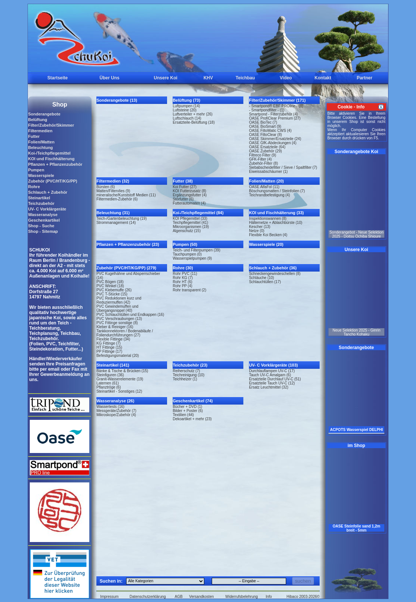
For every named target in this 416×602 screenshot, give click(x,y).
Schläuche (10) (261, 278)
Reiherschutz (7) (186, 371)
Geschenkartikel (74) (193, 401)
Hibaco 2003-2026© (303, 597)
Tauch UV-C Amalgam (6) (270, 375)
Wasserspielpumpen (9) (192, 258)
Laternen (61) (107, 383)
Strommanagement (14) (116, 223)
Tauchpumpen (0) (187, 254)
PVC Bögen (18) (110, 282)
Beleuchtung (40, 147)
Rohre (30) (183, 268)
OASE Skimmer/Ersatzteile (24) (275, 139)
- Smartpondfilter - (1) (266, 110)
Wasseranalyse (42, 214)
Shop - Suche (41, 226)
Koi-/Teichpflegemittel (49, 153)
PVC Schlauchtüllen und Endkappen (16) (130, 315)
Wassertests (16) (110, 407)
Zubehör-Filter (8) (263, 163)
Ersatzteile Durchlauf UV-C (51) (275, 379)
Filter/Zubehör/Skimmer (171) (277, 100)
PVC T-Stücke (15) (111, 294)
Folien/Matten (41, 142)
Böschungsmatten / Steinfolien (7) (277, 191)
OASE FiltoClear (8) (265, 135)
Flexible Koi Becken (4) (268, 235)
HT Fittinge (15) (109, 347)
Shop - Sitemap (43, 231)
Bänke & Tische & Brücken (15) (122, 371)
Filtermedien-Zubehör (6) (117, 199)
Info (269, 597)
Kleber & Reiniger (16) (114, 327)
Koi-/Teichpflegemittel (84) (198, 212)
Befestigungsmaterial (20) (117, 356)
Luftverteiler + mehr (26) (192, 114)
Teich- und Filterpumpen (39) (196, 250)
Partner (364, 77)
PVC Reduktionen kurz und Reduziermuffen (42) (118, 300)
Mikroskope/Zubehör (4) (116, 415)
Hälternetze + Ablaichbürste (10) (275, 223)
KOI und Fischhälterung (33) (276, 212)
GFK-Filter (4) (260, 159)
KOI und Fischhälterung (51, 158)
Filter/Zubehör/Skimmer (51, 125)
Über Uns (109, 77)
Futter (33, 136)
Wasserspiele (41, 175)
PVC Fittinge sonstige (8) (117, 323)
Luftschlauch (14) (187, 118)
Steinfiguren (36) (110, 375)
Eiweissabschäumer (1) (268, 171)
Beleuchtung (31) (112, 212)
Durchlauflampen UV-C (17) (272, 371)
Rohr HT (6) (182, 282)
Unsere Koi (165, 77)
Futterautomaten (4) (189, 203)
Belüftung (37, 119)
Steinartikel (39, 198)
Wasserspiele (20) (266, 244)
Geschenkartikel (44, 220)
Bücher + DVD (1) (187, 407)
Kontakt (322, 77)
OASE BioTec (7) (263, 122)
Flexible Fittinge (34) (113, 339)
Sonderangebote (44, 114)
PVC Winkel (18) (110, 286)
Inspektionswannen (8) (268, 218)
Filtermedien (40, 131)
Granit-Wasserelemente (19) (119, 379)
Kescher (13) (259, 227)
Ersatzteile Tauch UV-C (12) (272, 383)
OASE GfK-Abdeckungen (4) (272, 143)
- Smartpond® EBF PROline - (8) (276, 106)
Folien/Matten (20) (266, 181)
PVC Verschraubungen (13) (119, 319)
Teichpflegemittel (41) (190, 223)
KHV (208, 77)
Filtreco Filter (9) (262, 155)
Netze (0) (256, 231)
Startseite (57, 77)
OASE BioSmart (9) (265, 126)
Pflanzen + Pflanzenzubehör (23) (127, 244)
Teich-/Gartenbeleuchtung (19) (121, 218)
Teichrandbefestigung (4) (269, 195)
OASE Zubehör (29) (265, 151)
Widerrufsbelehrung (241, 597)
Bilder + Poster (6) (188, 411)
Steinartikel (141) (112, 365)
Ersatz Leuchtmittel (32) (268, 387)
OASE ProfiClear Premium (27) (274, 118)
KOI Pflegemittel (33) (190, 218)
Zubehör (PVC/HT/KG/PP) (52, 181)
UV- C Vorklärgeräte (47, 209)
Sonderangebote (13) (116, 100)
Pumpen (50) (185, 244)
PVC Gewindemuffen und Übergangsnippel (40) (117, 308)
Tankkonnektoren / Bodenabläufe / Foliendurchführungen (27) (124, 333)
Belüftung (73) (186, 100)
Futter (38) (183, 181)
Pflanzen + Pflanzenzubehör (55, 164)
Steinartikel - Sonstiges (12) (119, 391)
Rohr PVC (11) (185, 274)
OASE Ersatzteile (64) (267, 147)
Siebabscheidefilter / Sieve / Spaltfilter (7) (283, 167)
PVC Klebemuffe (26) (113, 290)
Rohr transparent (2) (189, 290)
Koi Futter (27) (184, 187)
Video (286, 77)
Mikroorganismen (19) (191, 227)
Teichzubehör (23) (190, 365)
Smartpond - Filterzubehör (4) (273, 114)
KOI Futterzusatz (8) (189, 191)
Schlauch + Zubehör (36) (273, 268)
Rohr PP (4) (182, 286)
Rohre (34, 186)
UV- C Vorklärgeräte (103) (273, 365)
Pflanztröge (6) (108, 387)
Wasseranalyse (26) (115, 401)
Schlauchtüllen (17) (265, 282)
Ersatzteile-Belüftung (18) (194, 122)
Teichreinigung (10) (188, 375)
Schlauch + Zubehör (47, 192)
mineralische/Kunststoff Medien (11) (126, 195)
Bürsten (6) (105, 187)
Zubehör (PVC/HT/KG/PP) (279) (126, 268)
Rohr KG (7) (183, 278)
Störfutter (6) (183, 199)
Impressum (109, 597)
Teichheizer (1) (185, 379)
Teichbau (245, 77)
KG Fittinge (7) (108, 343)
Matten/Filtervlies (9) (113, 191)
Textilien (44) (183, 415)
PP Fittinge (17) (109, 351)
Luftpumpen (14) (186, 106)
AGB (179, 597)
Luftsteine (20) (184, 110)
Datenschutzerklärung (147, 597)
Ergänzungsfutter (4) (190, 195)
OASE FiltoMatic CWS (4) (270, 131)
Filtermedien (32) (112, 181)
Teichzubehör (41, 203)
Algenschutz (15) (187, 231)
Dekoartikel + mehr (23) (192, 419)
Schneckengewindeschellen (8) (274, 274)
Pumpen (36, 170)
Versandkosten (201, 597)
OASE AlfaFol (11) (264, 187)
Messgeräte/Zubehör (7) (116, 411)
